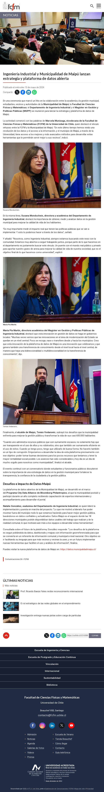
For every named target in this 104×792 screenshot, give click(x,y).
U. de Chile (35, 789)
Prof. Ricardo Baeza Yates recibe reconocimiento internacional (52, 591)
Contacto (60, 748)
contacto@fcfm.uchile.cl (52, 715)
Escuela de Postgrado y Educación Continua (52, 657)
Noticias (10, 15)
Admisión (32, 734)
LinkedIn (28, 92)
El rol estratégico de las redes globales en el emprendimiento (50, 603)
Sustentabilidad (52, 678)
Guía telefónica (62, 752)
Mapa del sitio (79, 789)
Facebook (23, 92)
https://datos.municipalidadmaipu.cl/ (78, 549)
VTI (29, 789)
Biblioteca (52, 685)
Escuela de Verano (64, 734)
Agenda (31, 743)
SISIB (24, 789)
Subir (6, 635)
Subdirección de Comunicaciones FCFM (59, 789)
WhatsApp (34, 92)
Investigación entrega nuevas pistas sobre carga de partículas (51, 615)
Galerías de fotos (35, 748)
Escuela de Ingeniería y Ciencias (52, 650)
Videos (30, 752)
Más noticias (11, 586)
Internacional (52, 671)
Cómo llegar (61, 743)
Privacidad (90, 789)
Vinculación (52, 664)
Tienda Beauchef (63, 739)
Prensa (30, 757)
